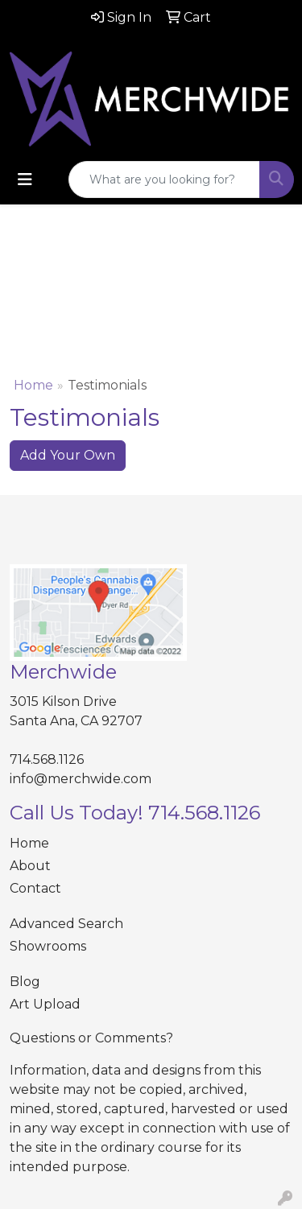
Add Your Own (67, 455)
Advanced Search (66, 923)
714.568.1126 (47, 759)
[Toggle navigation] (25, 179)
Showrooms (48, 946)
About (30, 865)
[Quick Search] (164, 179)
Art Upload (45, 1004)
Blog (25, 981)
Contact (35, 888)
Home (33, 385)
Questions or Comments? (91, 1038)
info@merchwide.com (80, 778)
